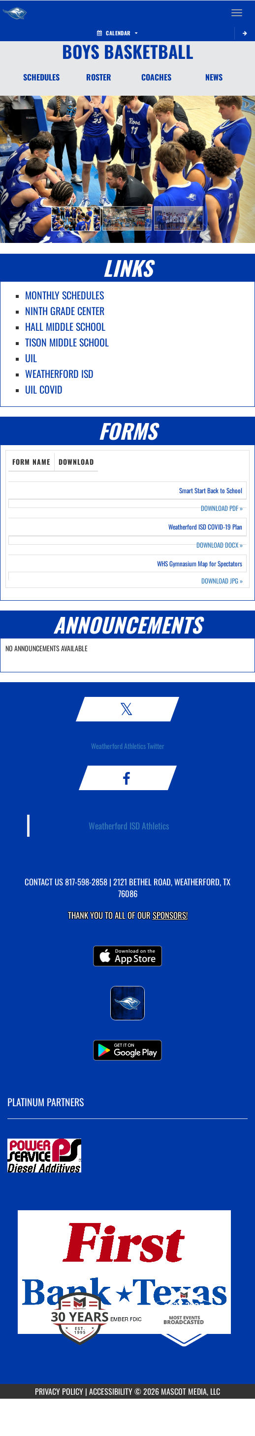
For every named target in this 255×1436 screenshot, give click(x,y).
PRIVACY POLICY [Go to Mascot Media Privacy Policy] (59, 1391)
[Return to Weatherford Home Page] (15, 12)
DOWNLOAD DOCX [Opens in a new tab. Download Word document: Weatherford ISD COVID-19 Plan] (219, 545)
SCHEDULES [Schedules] (41, 77)
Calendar (117, 33)
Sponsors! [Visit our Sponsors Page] (170, 915)
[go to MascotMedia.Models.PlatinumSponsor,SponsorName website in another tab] (127, 1156)
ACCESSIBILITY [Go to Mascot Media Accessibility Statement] (110, 1391)
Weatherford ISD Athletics (129, 825)
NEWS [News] (214, 77)
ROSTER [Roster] (98, 77)
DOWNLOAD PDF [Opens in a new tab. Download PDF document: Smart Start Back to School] (222, 508)
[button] (75, 219)
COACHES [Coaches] (156, 77)
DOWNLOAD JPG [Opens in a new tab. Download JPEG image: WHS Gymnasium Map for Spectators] (222, 580)
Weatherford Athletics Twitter (127, 746)
